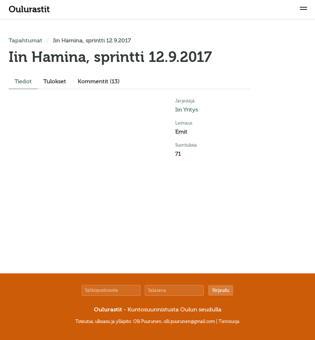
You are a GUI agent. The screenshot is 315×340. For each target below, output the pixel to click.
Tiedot (23, 81)
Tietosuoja (229, 321)
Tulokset (54, 81)
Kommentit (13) (99, 81)
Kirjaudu (220, 290)
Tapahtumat (25, 40)
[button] (303, 9)
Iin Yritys (186, 109)
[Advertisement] (284, 144)
